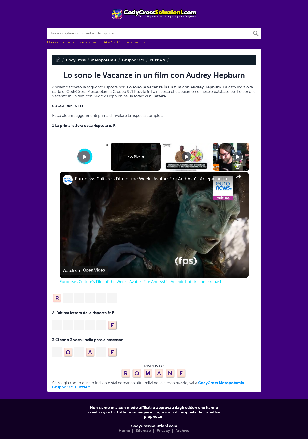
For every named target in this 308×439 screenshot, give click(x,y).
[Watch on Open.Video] (84, 270)
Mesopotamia (104, 60)
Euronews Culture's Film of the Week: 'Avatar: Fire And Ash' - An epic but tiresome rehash (153, 178)
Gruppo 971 (133, 60)
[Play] (186, 156)
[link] (68, 180)
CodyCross (76, 60)
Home (124, 430)
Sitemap (143, 430)
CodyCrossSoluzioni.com (154, 426)
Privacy (163, 430)
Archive (182, 430)
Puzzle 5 (157, 60)
